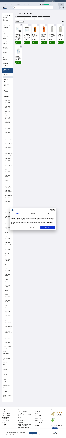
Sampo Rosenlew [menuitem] (7, 94)
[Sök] (51, 7)
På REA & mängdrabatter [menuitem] (5, 62)
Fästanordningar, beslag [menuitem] (5, 30)
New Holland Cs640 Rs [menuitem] (7, 256)
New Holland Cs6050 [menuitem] (7, 271)
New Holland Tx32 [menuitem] (8, 244)
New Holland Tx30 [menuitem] (8, 242)
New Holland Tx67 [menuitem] (8, 163)
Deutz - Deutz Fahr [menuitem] (6, 85)
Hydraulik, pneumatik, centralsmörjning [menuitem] (5, 40)
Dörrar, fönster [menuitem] (5, 27)
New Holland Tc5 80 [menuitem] (8, 323)
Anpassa (32, 227)
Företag (33, 433)
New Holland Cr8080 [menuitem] (7, 209)
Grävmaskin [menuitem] (5, 74)
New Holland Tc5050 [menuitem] (7, 293)
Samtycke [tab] (17, 213)
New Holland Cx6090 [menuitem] (7, 179)
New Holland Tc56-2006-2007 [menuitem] (8, 332)
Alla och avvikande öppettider (23, 427)
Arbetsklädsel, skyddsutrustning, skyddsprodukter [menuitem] (5, 19)
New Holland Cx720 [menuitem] (7, 304)
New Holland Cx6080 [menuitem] (7, 176)
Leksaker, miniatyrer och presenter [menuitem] (6, 48)
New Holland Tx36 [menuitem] (8, 249)
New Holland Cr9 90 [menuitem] (8, 335)
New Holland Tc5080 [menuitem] (7, 301)
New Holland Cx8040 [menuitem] (7, 224)
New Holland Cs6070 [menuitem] (7, 275)
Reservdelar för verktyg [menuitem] (5, 66)
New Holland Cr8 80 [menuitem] (8, 202)
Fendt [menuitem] (5, 88)
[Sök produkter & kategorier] (33, 7)
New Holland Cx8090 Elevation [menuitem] (8, 198)
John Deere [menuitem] (6, 79)
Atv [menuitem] (4, 364)
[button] (60, 7)
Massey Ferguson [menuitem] (6, 91)
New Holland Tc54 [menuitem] (8, 328)
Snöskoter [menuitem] (5, 372)
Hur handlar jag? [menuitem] (38, 415)
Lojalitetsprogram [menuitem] (18, 4)
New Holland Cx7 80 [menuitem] (8, 133)
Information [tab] (33, 213)
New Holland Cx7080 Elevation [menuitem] (8, 183)
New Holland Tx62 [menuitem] (8, 151)
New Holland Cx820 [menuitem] (7, 312)
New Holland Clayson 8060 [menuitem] (7, 107)
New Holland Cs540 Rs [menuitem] (7, 252)
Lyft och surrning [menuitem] (5, 54)
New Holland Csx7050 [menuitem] (7, 282)
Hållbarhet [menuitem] (37, 425)
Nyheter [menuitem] (4, 57)
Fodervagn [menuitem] (5, 374)
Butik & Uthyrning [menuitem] (5, 4)
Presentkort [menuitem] (4, 59)
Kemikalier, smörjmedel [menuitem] (4, 44)
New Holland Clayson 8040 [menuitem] (7, 114)
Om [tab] (48, 213)
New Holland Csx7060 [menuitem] (7, 286)
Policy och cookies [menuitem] (38, 418)
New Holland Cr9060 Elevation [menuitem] (8, 260)
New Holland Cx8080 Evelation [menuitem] (8, 194)
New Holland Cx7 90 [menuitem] (8, 136)
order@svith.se (25, 1)
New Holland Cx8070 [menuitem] (7, 228)
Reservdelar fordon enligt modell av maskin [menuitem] (6, 71)
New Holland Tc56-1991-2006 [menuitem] (8, 122)
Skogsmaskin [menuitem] (5, 362)
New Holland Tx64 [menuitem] (8, 155)
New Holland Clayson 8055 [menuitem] (7, 103)
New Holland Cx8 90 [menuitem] (8, 220)
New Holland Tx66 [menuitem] (8, 160)
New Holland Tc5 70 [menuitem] (8, 319)
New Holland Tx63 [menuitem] (8, 153)
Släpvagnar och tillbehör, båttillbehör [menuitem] (6, 388)
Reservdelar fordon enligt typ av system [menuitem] (6, 384)
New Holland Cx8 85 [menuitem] (8, 148)
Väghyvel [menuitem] (5, 379)
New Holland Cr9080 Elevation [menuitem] (8, 235)
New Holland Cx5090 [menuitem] (7, 172)
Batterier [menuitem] (4, 22)
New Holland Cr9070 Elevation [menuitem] (8, 217)
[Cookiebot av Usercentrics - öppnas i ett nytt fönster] (50, 210)
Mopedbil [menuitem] (5, 369)
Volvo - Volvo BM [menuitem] (7, 346)
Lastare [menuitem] (4, 381)
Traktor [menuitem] (4, 351)
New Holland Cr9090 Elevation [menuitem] (8, 339)
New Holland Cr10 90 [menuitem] (8, 343)
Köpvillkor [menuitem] (12, 4)
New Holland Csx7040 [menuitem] (7, 278)
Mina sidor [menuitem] (37, 417)
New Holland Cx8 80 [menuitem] (8, 144)
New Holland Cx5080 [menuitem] (7, 168)
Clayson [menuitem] (5, 348)
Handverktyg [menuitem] (4, 33)
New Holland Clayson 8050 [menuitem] (7, 118)
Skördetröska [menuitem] (5, 77)
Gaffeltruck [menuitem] (5, 367)
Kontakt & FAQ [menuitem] (29, 4)
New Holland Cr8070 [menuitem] (7, 129)
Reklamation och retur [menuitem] (39, 420)
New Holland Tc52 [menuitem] (8, 326)
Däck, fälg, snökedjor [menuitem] (6, 25)
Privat (43, 433)
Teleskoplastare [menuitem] (6, 353)
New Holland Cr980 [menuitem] (7, 267)
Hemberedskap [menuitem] (5, 36)
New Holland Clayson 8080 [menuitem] (7, 110)
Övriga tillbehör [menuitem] (5, 399)
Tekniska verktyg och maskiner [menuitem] (6, 396)
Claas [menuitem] (5, 81)
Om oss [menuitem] (24, 4)
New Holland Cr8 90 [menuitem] (8, 205)
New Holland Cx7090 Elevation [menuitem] (8, 187)
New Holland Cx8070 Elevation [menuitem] (8, 191)
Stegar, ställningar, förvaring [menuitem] (6, 392)
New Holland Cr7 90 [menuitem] (8, 125)
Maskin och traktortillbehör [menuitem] (5, 51)
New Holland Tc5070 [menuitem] (7, 297)
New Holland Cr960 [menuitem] (7, 263)
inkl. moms (62, 1)
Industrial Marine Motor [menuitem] (6, 359)
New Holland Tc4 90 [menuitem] (8, 316)
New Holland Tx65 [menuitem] (8, 158)
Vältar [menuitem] (4, 376)
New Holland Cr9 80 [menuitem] (8, 213)
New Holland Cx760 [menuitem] (7, 308)
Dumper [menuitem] (4, 356)
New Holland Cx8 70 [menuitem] (8, 140)
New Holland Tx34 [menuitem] (8, 247)
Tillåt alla (47, 227)
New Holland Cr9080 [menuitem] (7, 231)
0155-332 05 (18, 1)
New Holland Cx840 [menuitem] (7, 239)
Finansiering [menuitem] (37, 424)
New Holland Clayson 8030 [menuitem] (7, 99)
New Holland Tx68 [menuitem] (8, 165)
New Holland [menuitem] (6, 96)
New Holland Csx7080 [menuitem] (7, 290)
